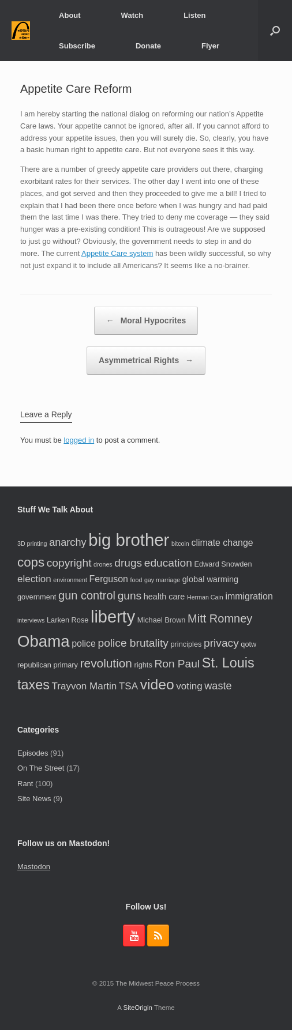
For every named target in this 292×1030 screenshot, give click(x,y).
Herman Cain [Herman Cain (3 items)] (205, 597)
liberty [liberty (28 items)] (113, 617)
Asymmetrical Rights (146, 360)
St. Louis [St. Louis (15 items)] (228, 662)
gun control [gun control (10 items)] (86, 595)
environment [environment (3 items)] (70, 579)
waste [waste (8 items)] (217, 686)
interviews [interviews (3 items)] (30, 620)
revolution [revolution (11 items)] (106, 663)
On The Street (40, 768)
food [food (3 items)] (136, 579)
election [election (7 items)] (34, 579)
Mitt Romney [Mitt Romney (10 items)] (220, 618)
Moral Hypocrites (146, 321)
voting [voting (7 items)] (189, 686)
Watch (132, 15)
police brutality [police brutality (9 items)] (133, 643)
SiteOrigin (137, 1007)
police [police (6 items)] (84, 643)
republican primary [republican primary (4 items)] (47, 665)
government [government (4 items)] (36, 597)
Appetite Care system (117, 253)
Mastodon (33, 866)
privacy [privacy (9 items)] (221, 643)
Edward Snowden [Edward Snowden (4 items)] (223, 564)
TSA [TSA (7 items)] (128, 686)
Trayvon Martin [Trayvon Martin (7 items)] (84, 686)
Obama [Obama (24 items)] (43, 641)
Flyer (210, 45)
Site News (34, 798)
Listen (194, 15)
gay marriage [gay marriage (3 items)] (162, 579)
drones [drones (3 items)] (103, 564)
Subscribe (77, 45)
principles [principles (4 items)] (186, 644)
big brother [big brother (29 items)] (128, 539)
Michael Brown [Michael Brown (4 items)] (161, 620)
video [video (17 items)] (157, 684)
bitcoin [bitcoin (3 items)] (180, 543)
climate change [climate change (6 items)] (222, 543)
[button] (275, 30)
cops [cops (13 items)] (30, 562)
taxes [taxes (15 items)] (33, 684)
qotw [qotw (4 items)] (248, 644)
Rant (25, 783)
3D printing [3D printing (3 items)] (32, 543)
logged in (78, 440)
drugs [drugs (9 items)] (128, 563)
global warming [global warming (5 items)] (210, 579)
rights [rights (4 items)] (143, 665)
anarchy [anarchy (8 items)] (67, 542)
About (70, 15)
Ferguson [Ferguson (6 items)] (108, 579)
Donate (148, 45)
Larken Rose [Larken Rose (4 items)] (67, 620)
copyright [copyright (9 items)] (69, 563)
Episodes (32, 753)
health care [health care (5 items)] (164, 596)
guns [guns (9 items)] (130, 596)
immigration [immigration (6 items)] (248, 596)
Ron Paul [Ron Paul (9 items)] (177, 664)
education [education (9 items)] (168, 563)
